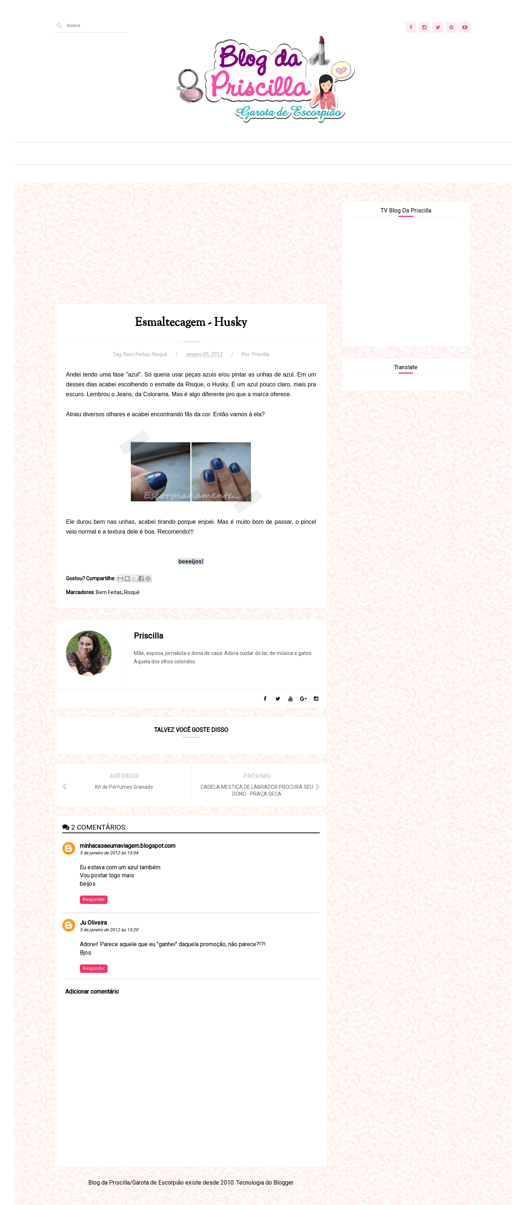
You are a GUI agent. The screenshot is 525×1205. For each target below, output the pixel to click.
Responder (94, 899)
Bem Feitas (136, 354)
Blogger (283, 1182)
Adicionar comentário (92, 991)
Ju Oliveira (93, 922)
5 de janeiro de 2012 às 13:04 (109, 852)
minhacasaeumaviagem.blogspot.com (127, 845)
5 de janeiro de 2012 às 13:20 (109, 929)
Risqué (159, 354)
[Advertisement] (191, 252)
